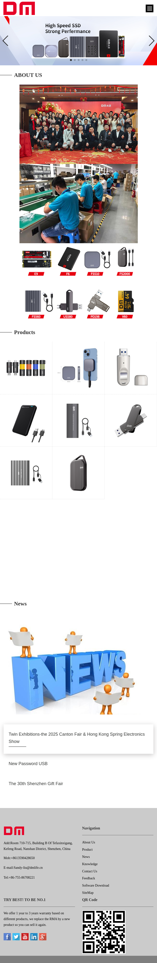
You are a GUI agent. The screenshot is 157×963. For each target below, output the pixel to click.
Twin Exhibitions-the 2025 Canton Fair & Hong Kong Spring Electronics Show (77, 738)
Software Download (95, 885)
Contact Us (89, 871)
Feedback (88, 878)
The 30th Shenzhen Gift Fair (36, 783)
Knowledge (90, 864)
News (86, 857)
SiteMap (88, 893)
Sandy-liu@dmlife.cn (28, 867)
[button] (71, 60)
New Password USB (28, 763)
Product (87, 849)
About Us (88, 842)
